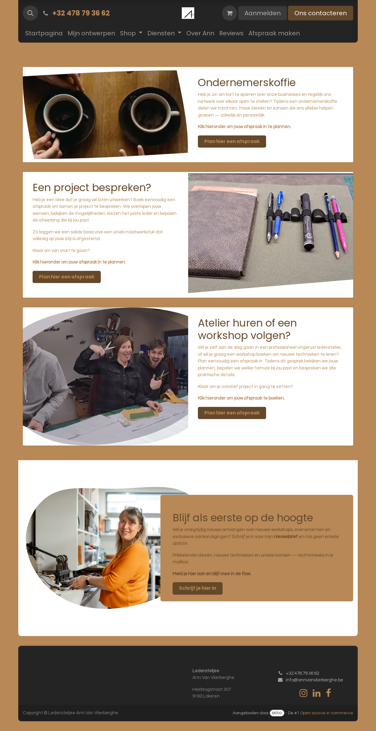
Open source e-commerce (326, 713)
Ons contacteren (320, 13)
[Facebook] (328, 693)
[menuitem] (44, 33)
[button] (30, 13)
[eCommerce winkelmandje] (229, 13)
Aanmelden (262, 13)
